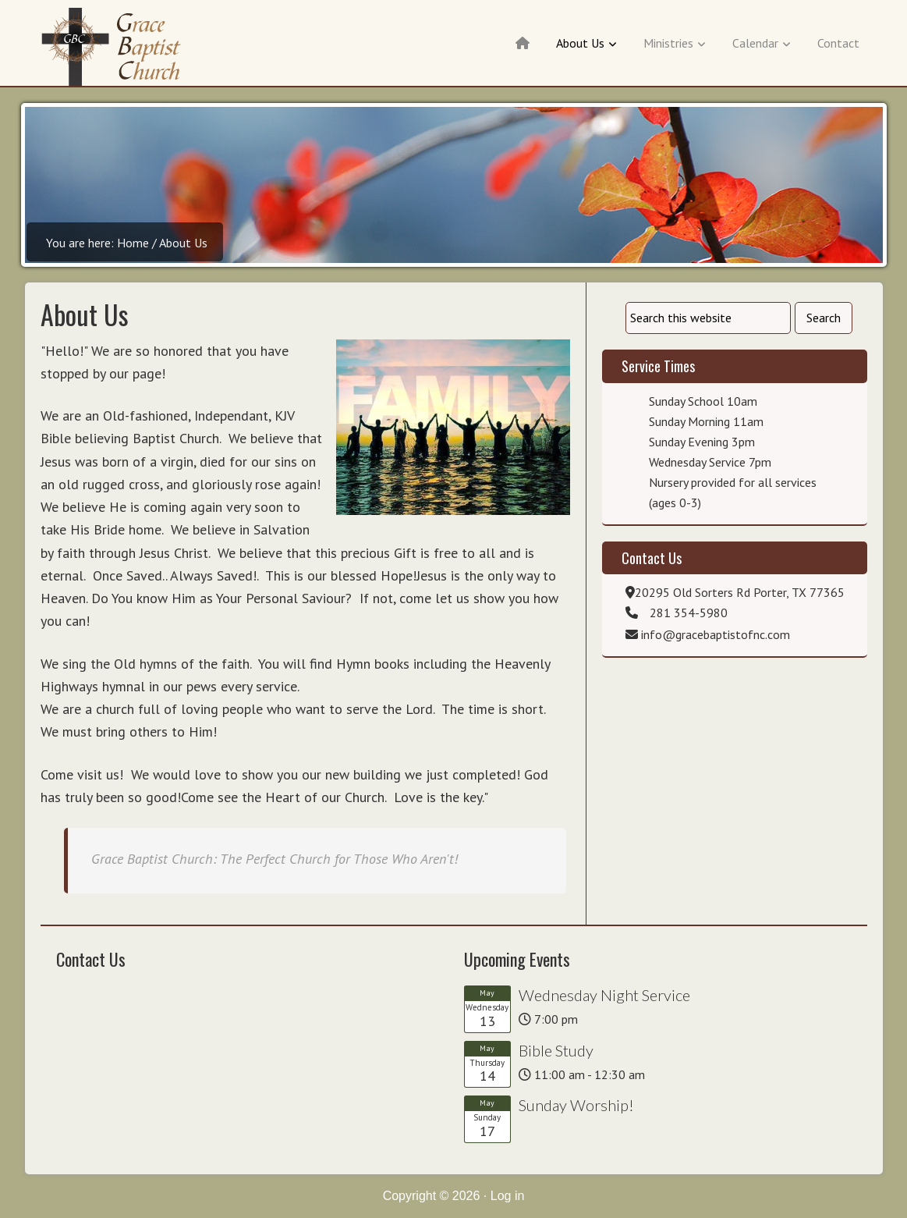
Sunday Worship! (576, 1104)
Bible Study (556, 1050)
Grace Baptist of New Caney (117, 47)
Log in (508, 1195)
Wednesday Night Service (604, 994)
